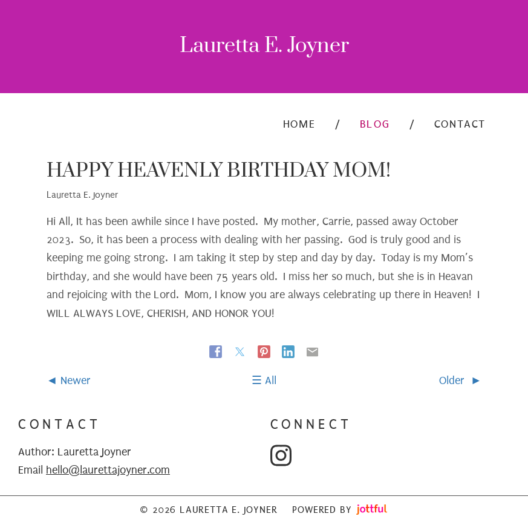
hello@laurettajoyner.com (108, 470)
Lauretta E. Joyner (264, 46)
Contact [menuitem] (460, 124)
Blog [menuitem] (374, 124)
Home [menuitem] (299, 124)
